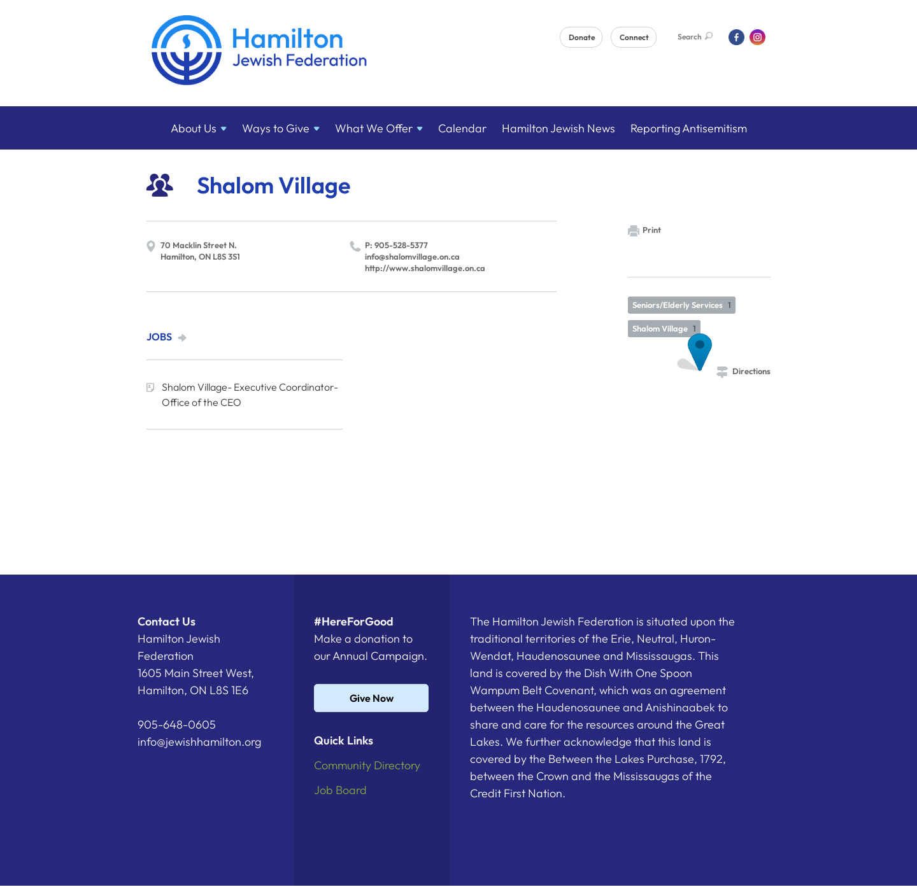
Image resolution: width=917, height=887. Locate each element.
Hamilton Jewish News (558, 128)
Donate (582, 37)
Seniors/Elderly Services (681, 305)
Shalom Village (664, 328)
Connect (634, 37)
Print (644, 231)
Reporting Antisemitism (688, 128)
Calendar (462, 128)
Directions (743, 371)
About (199, 128)
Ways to (281, 128)
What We (379, 128)
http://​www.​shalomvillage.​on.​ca (425, 268)
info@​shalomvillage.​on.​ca (412, 256)
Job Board (340, 790)
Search (695, 36)
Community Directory (367, 765)
